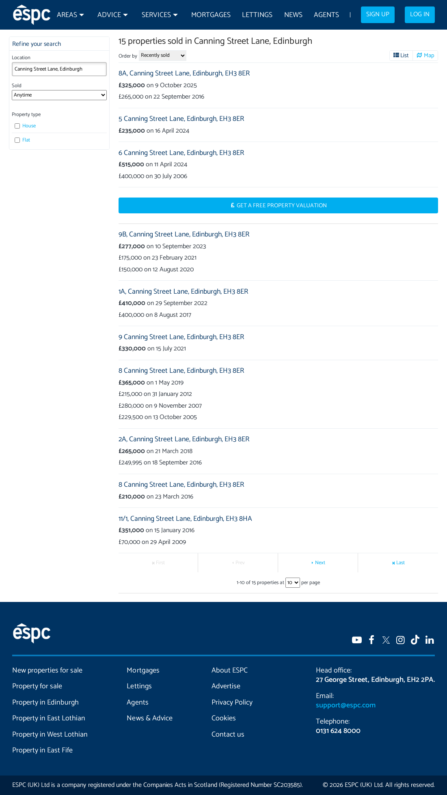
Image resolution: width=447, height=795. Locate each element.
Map (429, 55)
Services (156, 15)
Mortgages (211, 15)
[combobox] (59, 69)
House (25, 126)
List (404, 55)
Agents (326, 15)
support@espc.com (345, 705)
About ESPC (230, 670)
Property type (26, 114)
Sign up (377, 14)
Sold (17, 86)
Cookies (224, 718)
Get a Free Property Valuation (282, 206)
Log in (420, 14)
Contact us (228, 734)
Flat (22, 140)
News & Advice (149, 718)
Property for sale (37, 686)
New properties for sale (47, 670)
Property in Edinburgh (45, 702)
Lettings (257, 15)
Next (320, 563)
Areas (67, 15)
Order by (128, 56)
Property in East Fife (42, 750)
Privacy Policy (232, 702)
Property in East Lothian (48, 718)
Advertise (226, 686)
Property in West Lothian (50, 734)
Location (21, 58)
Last (400, 563)
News (293, 15)
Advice (109, 15)
